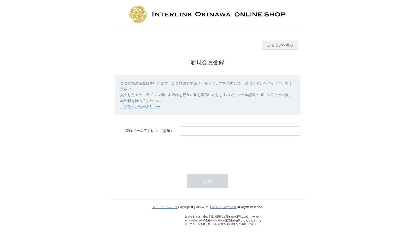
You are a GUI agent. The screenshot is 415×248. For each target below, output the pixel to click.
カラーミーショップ (165, 207)
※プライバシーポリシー (140, 106)
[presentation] (222, 152)
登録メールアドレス (141, 131)
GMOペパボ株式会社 (223, 207)
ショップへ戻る (280, 45)
